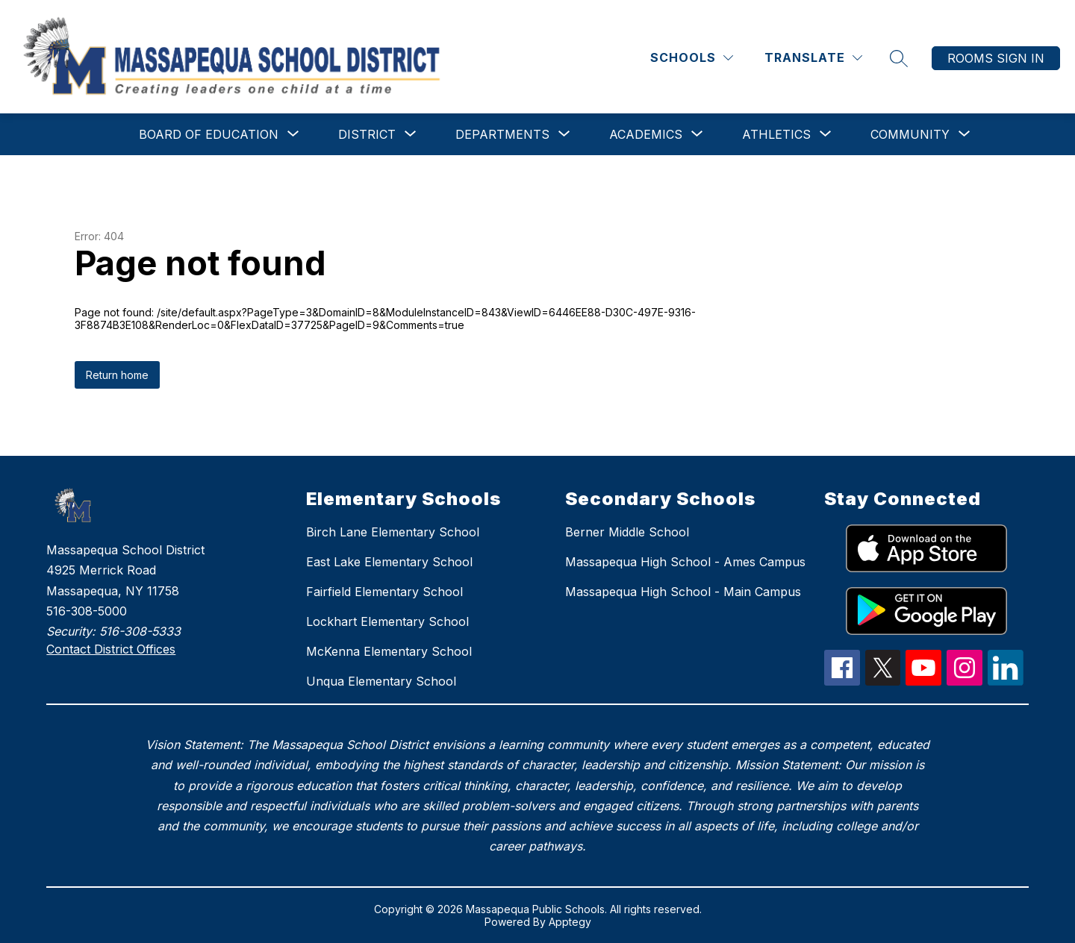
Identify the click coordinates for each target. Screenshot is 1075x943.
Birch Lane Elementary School (392, 531)
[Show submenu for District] (367, 134)
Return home (117, 375)
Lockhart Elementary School (387, 621)
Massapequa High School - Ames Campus (685, 561)
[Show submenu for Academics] (645, 134)
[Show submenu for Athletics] (776, 134)
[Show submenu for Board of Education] (208, 134)
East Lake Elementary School (389, 561)
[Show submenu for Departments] (502, 134)
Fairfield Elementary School (384, 591)
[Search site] (899, 58)
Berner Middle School (627, 531)
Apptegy (570, 921)
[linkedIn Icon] (1005, 681)
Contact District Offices (110, 649)
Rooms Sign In (995, 58)
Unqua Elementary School (381, 681)
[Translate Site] (813, 57)
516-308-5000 (86, 611)
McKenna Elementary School (389, 651)
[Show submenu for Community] (910, 134)
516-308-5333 (140, 631)
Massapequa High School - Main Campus (683, 591)
